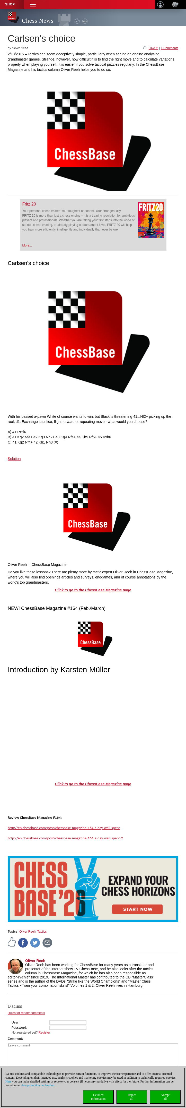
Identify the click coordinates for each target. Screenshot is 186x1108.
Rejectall (132, 1097)
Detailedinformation (98, 1097)
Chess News (38, 21)
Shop (10, 4)
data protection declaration (37, 1085)
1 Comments (169, 48)
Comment (15, 1039)
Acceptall (165, 1097)
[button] (33, 4)
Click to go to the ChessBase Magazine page (93, 590)
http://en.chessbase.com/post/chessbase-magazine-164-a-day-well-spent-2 (65, 838)
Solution (14, 459)
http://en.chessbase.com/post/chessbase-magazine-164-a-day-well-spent (64, 827)
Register (44, 1032)
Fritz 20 (29, 204)
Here (8, 1081)
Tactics (42, 931)
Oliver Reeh (27, 931)
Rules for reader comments (26, 1013)
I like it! (153, 48)
